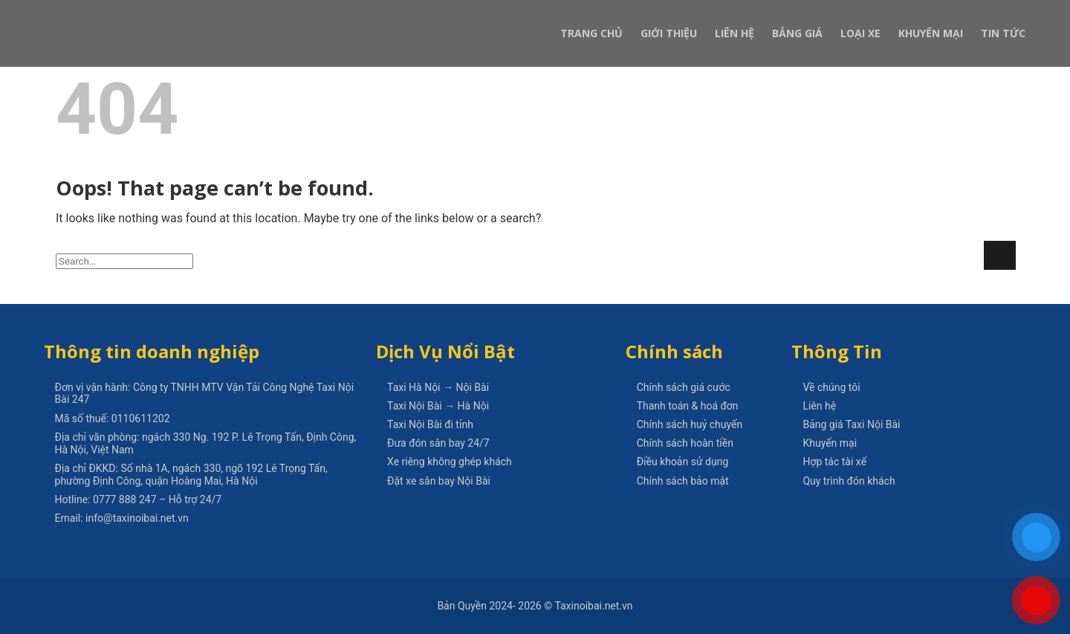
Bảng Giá (797, 33)
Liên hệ (819, 406)
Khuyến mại (829, 443)
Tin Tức (1003, 33)
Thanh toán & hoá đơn (688, 406)
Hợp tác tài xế (834, 462)
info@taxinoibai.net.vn (137, 518)
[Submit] (1000, 255)
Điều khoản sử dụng (683, 462)
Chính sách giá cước (683, 387)
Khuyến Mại (930, 33)
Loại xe (860, 33)
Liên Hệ (734, 33)
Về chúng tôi (831, 387)
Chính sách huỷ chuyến (690, 424)
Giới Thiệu (669, 33)
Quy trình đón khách (848, 481)
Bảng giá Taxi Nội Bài (851, 424)
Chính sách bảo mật (683, 481)
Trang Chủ (591, 33)
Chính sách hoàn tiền (685, 443)
